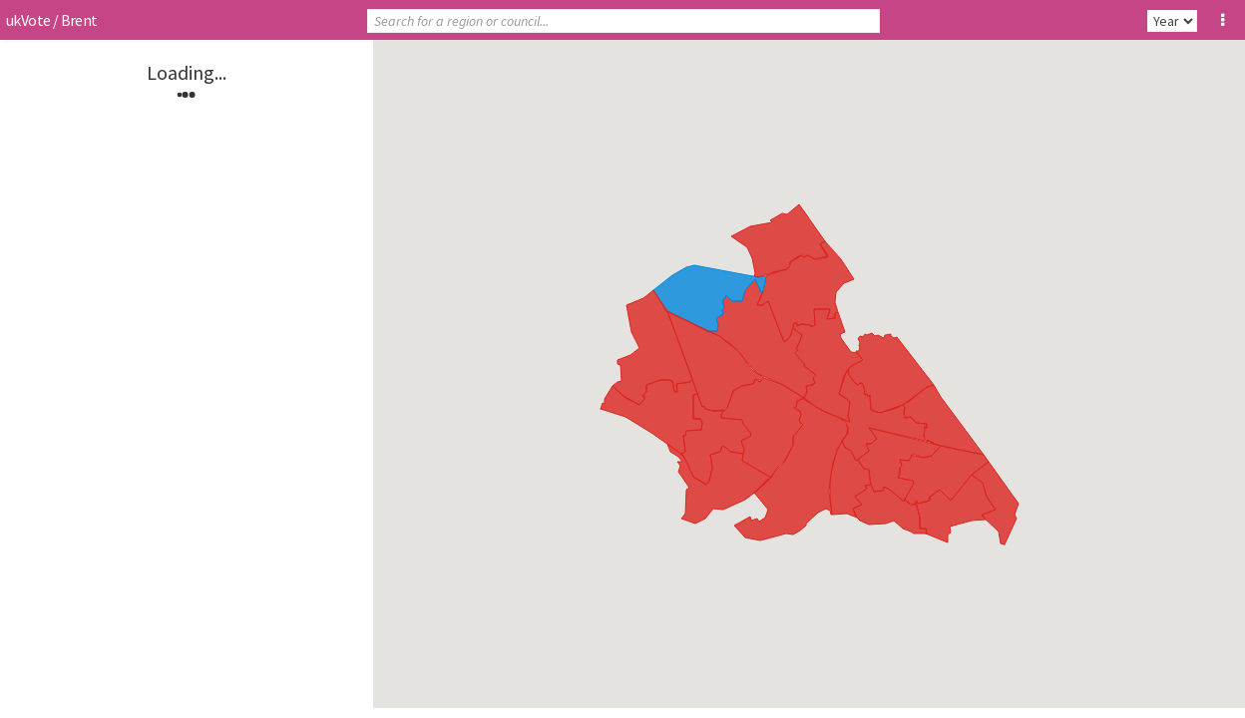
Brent (79, 20)
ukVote (28, 20)
